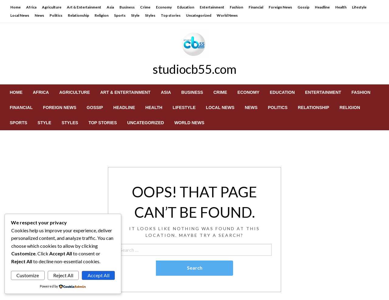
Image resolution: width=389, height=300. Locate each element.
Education (185, 7)
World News (227, 15)
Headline (322, 7)
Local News (19, 15)
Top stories (171, 15)
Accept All (98, 275)
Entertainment (212, 7)
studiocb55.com (194, 69)
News (39, 15)
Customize (27, 275)
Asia (110, 7)
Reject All (63, 275)
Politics (56, 15)
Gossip (303, 7)
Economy (164, 7)
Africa (31, 7)
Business (127, 7)
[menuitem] (16, 92)
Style (135, 15)
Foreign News (280, 7)
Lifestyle (359, 7)
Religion (101, 15)
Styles (150, 15)
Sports (120, 15)
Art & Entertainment (84, 7)
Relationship (78, 15)
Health (340, 7)
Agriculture (51, 7)
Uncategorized (198, 15)
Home (15, 7)
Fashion (236, 7)
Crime (145, 7)
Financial (256, 7)
